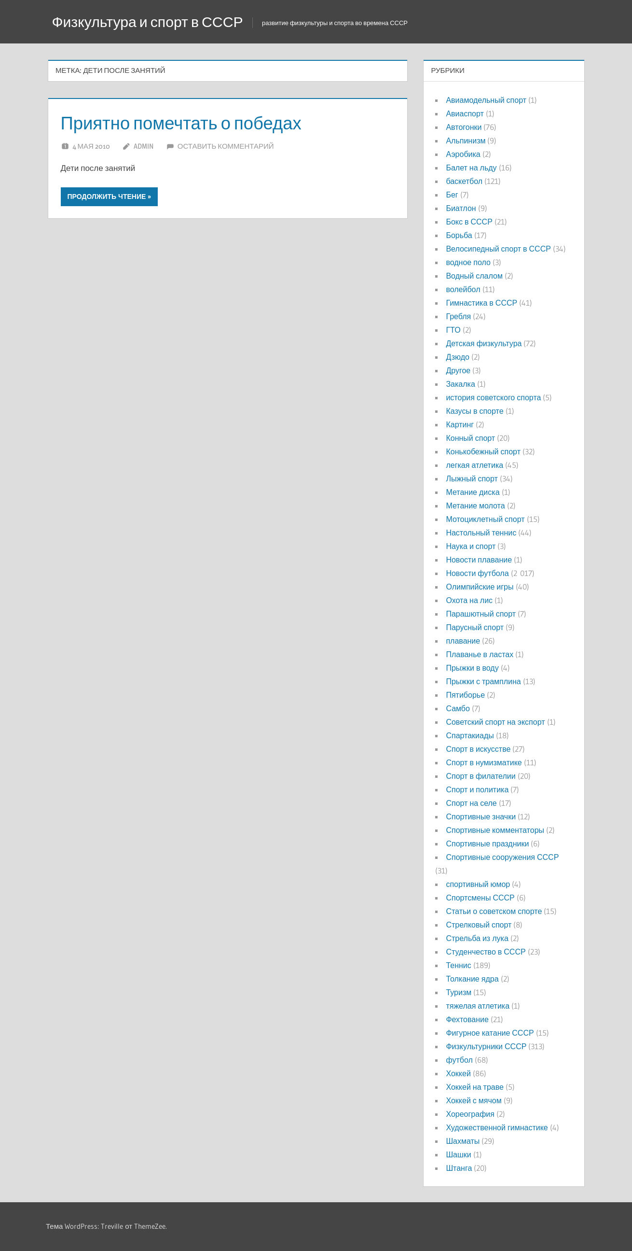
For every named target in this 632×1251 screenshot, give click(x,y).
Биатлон (461, 208)
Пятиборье (465, 695)
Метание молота (475, 505)
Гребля (458, 316)
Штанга (459, 1168)
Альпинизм (465, 140)
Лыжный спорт (471, 478)
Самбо (458, 708)
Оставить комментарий (226, 146)
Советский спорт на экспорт (495, 722)
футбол (459, 1060)
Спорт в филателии (480, 776)
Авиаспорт (464, 113)
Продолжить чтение (107, 196)
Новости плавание (479, 559)
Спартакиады (470, 735)
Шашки (458, 1154)
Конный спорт (470, 438)
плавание (463, 641)
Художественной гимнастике (497, 1127)
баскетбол (464, 181)
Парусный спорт (475, 627)
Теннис (458, 965)
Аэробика (463, 154)
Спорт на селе (471, 803)
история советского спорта (493, 397)
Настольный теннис (481, 532)
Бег (452, 194)
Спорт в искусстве (478, 749)
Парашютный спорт (481, 613)
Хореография (470, 1114)
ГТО (453, 330)
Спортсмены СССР (480, 897)
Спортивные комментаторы (495, 830)
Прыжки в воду (472, 668)
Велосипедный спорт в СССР (498, 248)
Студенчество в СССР (485, 951)
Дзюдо (457, 357)
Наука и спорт (470, 546)
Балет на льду (471, 167)
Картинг (460, 424)
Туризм (458, 992)
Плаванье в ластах (479, 654)
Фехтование (467, 1019)
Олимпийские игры (479, 586)
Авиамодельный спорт (486, 100)
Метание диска (472, 492)
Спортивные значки (481, 816)
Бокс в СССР (469, 221)
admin (143, 146)
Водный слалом (474, 276)
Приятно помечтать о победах (193, 122)
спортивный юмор (478, 884)
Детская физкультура (484, 343)
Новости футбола (477, 573)
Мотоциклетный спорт (485, 519)
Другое (458, 370)
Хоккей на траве (474, 1087)
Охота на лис (469, 600)
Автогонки (463, 127)
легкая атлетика (474, 465)
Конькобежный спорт (483, 451)
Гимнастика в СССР (481, 303)
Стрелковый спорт (478, 924)
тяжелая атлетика (477, 1006)
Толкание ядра (472, 979)
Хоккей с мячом (473, 1100)
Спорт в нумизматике (484, 762)
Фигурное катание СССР (490, 1033)
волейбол (463, 289)
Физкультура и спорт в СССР (154, 21)
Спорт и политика (477, 789)
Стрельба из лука (477, 938)
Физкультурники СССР (486, 1046)
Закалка (460, 384)
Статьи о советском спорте (494, 911)
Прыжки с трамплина (483, 681)
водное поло (468, 262)
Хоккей (458, 1073)
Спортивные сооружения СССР (502, 857)
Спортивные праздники (487, 843)
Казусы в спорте (474, 411)
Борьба (459, 235)
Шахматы (463, 1141)
